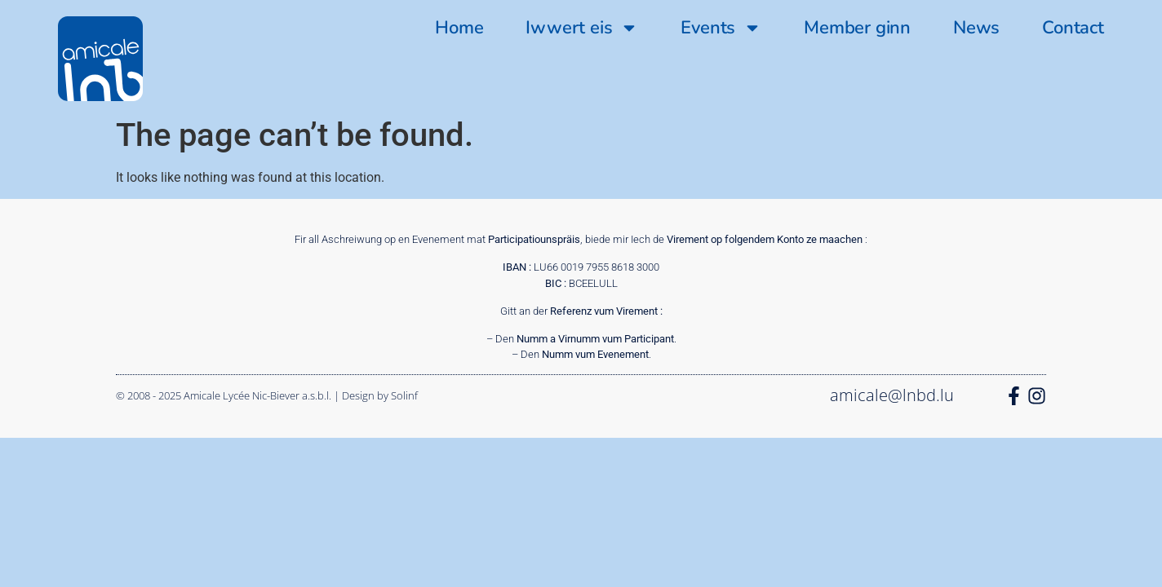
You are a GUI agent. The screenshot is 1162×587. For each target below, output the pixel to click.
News (976, 27)
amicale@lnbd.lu (892, 395)
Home (459, 27)
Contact (1073, 27)
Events (721, 27)
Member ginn (857, 27)
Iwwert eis (582, 27)
